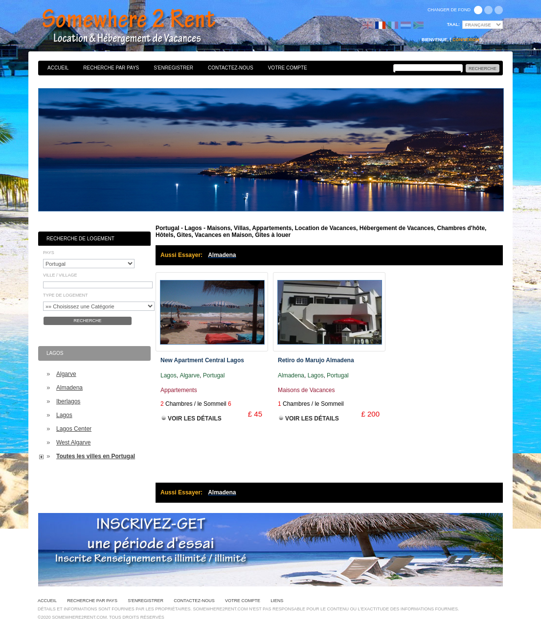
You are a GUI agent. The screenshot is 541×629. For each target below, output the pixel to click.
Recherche (87, 320)
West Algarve (73, 442)
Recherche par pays (111, 67)
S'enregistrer (173, 67)
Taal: (453, 24)
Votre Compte (287, 67)
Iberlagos (68, 401)
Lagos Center (73, 428)
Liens (276, 600)
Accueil (57, 67)
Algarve (66, 374)
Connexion (465, 39)
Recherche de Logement (80, 238)
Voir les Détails (195, 418)
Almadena (69, 387)
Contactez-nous (230, 67)
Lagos (64, 415)
